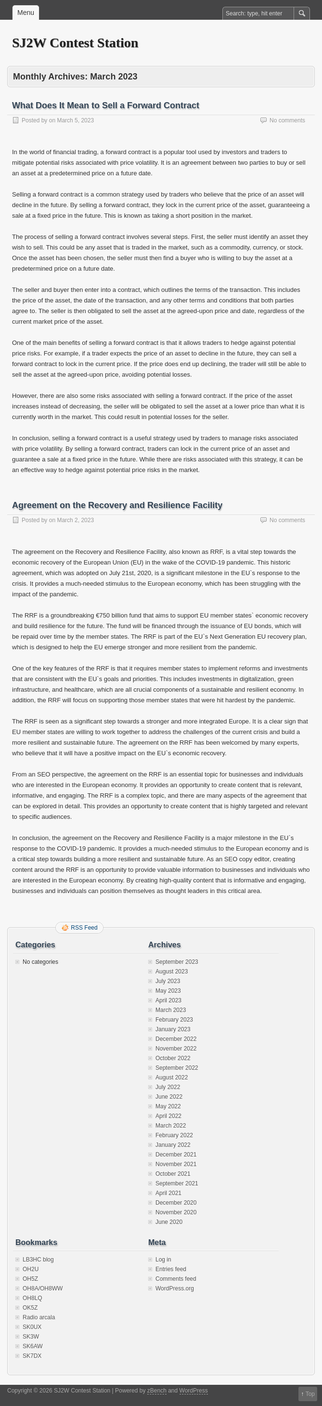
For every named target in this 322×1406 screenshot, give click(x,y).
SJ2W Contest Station (75, 42)
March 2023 (170, 1010)
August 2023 (171, 971)
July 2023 (167, 981)
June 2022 (168, 1096)
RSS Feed (84, 927)
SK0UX (32, 1327)
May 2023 (168, 990)
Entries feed (170, 1269)
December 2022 (175, 1039)
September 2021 (176, 1183)
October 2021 (173, 1173)
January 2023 (173, 1029)
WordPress (194, 1390)
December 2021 (175, 1154)
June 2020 (168, 1222)
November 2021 (175, 1164)
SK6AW (33, 1346)
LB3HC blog (38, 1259)
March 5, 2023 (75, 120)
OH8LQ (32, 1298)
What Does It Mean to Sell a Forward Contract (105, 105)
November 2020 (175, 1212)
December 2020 (175, 1202)
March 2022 (170, 1125)
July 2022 (167, 1087)
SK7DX (32, 1356)
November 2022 (175, 1048)
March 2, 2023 (75, 520)
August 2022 (171, 1077)
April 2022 (168, 1116)
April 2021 (168, 1193)
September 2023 (176, 962)
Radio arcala (39, 1317)
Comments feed (175, 1278)
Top (310, 1394)
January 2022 (173, 1145)
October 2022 (173, 1058)
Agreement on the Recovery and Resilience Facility (117, 505)
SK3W (31, 1336)
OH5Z (30, 1278)
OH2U (31, 1269)
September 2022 (176, 1067)
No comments (287, 120)
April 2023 (168, 1000)
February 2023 (174, 1019)
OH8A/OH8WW (43, 1288)
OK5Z (30, 1307)
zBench (157, 1390)
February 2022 (174, 1135)
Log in (163, 1259)
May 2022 (168, 1106)
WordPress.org (174, 1288)
